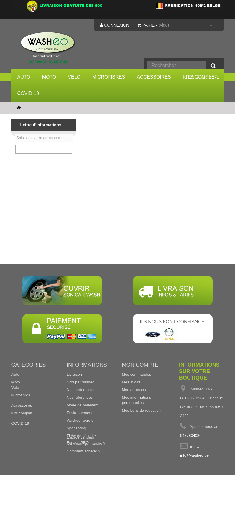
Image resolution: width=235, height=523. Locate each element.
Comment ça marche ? (86, 463)
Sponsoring (76, 448)
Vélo (74, 76)
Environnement (79, 432)
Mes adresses (134, 409)
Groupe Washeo (80, 402)
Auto (23, 76)
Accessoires (154, 76)
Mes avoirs (131, 402)
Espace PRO (78, 486)
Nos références (80, 417)
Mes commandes (136, 394)
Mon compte (140, 385)
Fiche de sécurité (81, 455)
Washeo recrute (80, 440)
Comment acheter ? (83, 471)
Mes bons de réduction (141, 430)
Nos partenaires (80, 409)
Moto (49, 76)
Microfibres (108, 76)
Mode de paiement (82, 425)
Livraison (74, 394)
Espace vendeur (80, 481)
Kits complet (21, 438)
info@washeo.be (194, 475)
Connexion (114, 25)
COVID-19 (28, 93)
